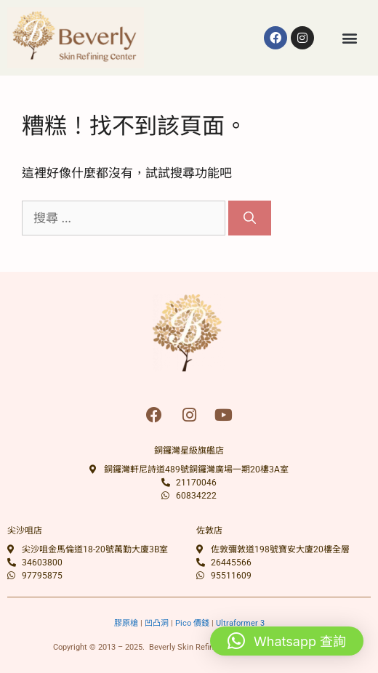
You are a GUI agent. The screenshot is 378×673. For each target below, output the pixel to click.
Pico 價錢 (192, 623)
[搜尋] (249, 218)
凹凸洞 (157, 623)
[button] (350, 37)
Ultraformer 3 (240, 623)
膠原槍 (126, 623)
